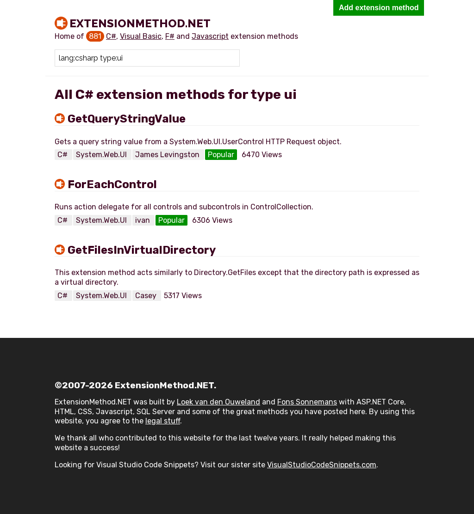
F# (170, 36)
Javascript (210, 36)
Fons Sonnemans (307, 402)
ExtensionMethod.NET (140, 23)
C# (111, 36)
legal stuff (162, 420)
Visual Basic (141, 36)
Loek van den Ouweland (218, 402)
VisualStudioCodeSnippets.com (321, 464)
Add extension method (378, 8)
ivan (143, 220)
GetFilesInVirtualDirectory (142, 250)
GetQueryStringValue (127, 118)
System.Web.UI (102, 154)
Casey (146, 295)
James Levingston (168, 154)
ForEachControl (112, 184)
